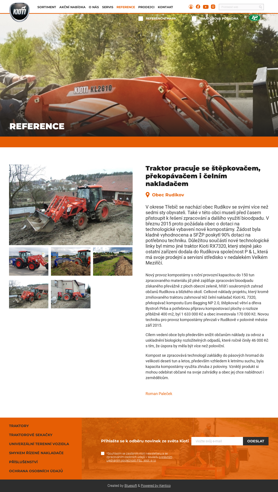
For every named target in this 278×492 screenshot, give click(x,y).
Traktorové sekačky (30, 435)
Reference (126, 7)
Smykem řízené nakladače (36, 453)
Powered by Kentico (156, 486)
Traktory (19, 426)
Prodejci (146, 7)
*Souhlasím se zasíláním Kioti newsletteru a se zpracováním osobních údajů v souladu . (139, 457)
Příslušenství (23, 462)
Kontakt (165, 7)
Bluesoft (130, 486)
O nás (94, 7)
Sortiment (46, 7)
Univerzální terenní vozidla (39, 444)
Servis (107, 7)
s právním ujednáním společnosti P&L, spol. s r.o (139, 458)
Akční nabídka (72, 7)
